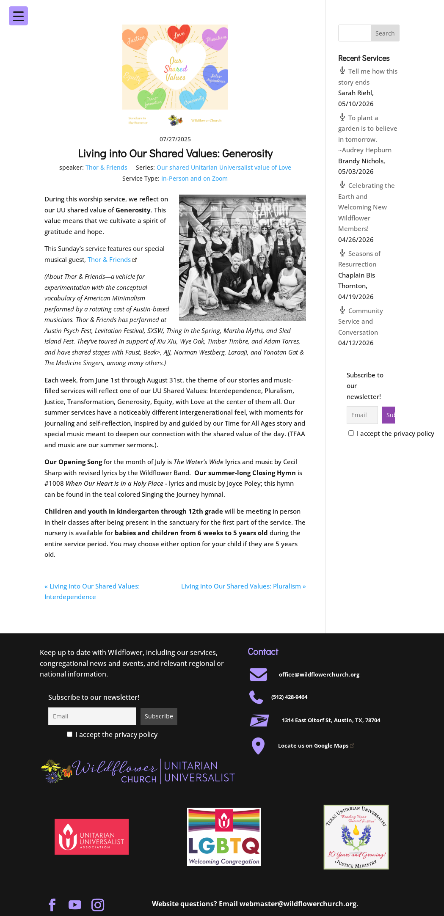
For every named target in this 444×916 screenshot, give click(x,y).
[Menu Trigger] (416, 10)
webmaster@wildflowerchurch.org (298, 903)
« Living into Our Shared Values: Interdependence (92, 591)
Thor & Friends (106, 167)
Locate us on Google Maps (316, 745)
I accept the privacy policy (391, 433)
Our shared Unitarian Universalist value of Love (224, 167)
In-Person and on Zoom (194, 178)
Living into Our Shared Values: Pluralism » (243, 586)
